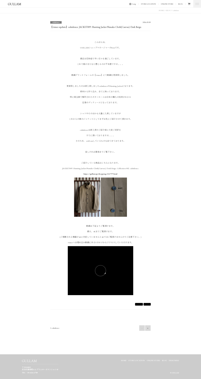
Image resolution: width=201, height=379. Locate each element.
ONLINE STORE (167, 4)
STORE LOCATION (148, 4)
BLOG (180, 4)
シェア (138, 304)
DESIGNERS (174, 360)
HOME (161, 10)
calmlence (176, 10)
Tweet (147, 304)
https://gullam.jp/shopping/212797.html (100, 174)
